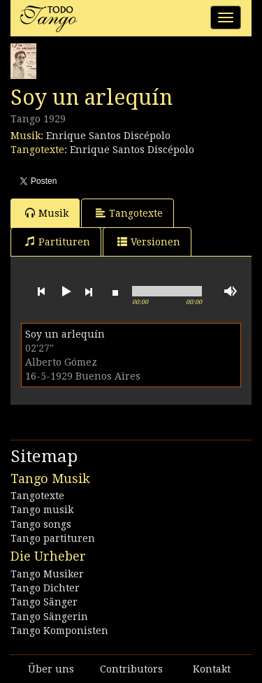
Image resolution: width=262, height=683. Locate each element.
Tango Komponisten (59, 630)
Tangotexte (129, 213)
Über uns (51, 669)
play (65, 291)
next (89, 291)
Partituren (57, 241)
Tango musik (41, 509)
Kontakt (212, 669)
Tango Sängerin (49, 616)
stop (115, 291)
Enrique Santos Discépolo (108, 135)
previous (41, 291)
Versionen (148, 241)
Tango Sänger (44, 601)
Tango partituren (52, 538)
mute (230, 291)
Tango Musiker (47, 574)
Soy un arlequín (65, 334)
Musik (46, 213)
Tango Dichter (45, 588)
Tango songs (40, 524)
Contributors (131, 669)
